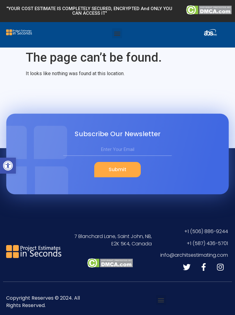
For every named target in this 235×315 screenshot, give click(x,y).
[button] (117, 33)
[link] (8, 166)
